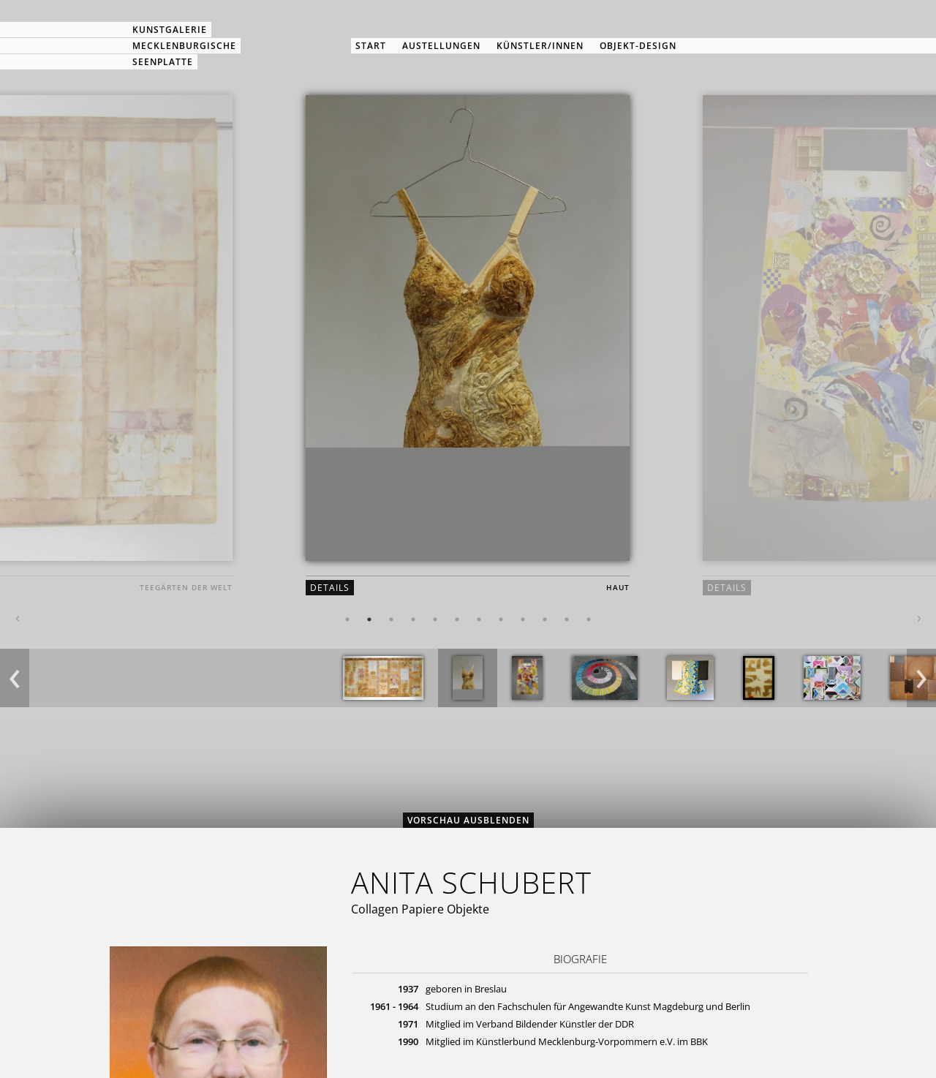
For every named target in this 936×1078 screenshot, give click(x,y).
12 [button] (588, 619)
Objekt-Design (638, 45)
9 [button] (523, 619)
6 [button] (457, 619)
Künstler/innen (540, 45)
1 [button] (347, 619)
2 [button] (369, 619)
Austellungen (441, 45)
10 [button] (544, 619)
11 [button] (566, 619)
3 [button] (391, 619)
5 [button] (435, 619)
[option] (468, 357)
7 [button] (479, 619)
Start (370, 45)
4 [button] (413, 619)
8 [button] (501, 619)
